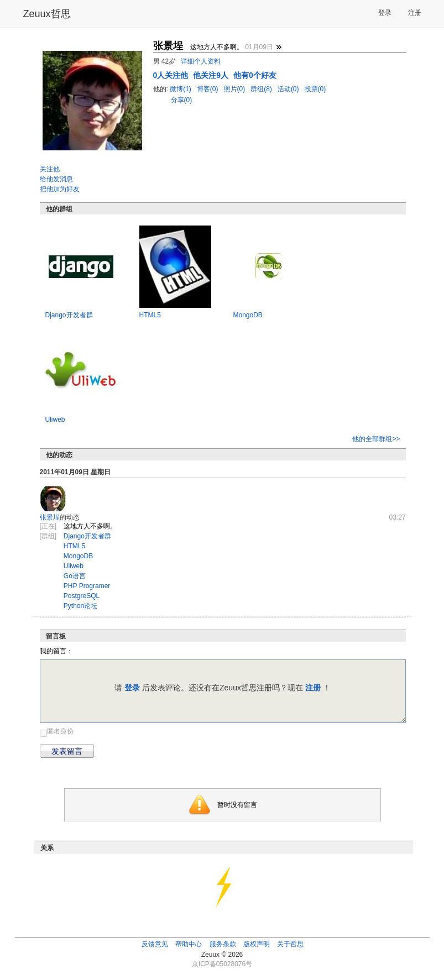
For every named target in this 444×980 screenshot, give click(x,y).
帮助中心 (188, 944)
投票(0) (315, 89)
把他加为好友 (60, 189)
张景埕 (50, 517)
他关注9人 (212, 75)
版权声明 (256, 944)
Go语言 (75, 576)
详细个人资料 (201, 61)
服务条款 (223, 944)
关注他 (50, 169)
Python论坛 (80, 606)
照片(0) (235, 89)
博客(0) (208, 89)
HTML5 (150, 315)
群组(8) (262, 89)
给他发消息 (56, 179)
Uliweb (55, 419)
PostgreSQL (82, 596)
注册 (414, 13)
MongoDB (248, 315)
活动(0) (289, 89)
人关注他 (172, 75)
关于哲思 (290, 944)
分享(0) (181, 100)
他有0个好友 (254, 75)
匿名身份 (60, 731)
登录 (384, 13)
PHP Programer (87, 586)
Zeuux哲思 (47, 13)
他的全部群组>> (376, 439)
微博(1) (181, 89)
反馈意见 (155, 944)
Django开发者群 (69, 315)
